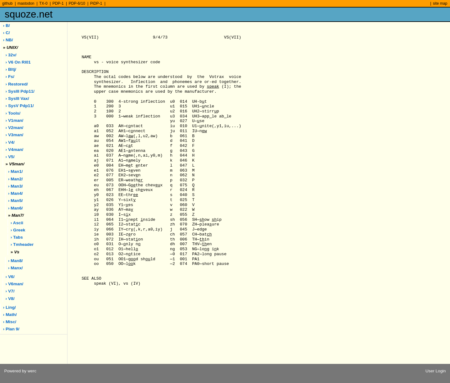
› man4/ (15, 193)
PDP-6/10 (77, 3)
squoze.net (28, 14)
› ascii (17, 222)
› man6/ (15, 208)
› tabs (17, 237)
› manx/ (15, 268)
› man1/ (15, 171)
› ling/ (9, 307)
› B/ (6, 25)
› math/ (10, 314)
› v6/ (10, 276)
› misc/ (10, 321)
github (7, 3)
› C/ (6, 32)
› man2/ (15, 179)
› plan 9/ (11, 329)
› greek (18, 230)
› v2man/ (14, 127)
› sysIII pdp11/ (20, 91)
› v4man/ (14, 149)
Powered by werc (20, 371)
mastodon (26, 3)
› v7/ (10, 291)
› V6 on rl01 (18, 62)
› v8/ (10, 298)
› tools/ (13, 113)
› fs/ (10, 76)
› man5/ (15, 200)
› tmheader (22, 244)
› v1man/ (14, 120)
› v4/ (10, 142)
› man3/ (15, 186)
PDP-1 (58, 3)
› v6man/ (14, 284)
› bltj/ (11, 69)
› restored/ (17, 84)
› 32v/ (11, 55)
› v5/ (10, 156)
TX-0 (43, 3)
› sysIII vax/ (17, 98)
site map (440, 3)
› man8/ (15, 260)
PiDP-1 (96, 3)
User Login (436, 371)
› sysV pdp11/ (20, 105)
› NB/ (8, 40)
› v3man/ (14, 134)
